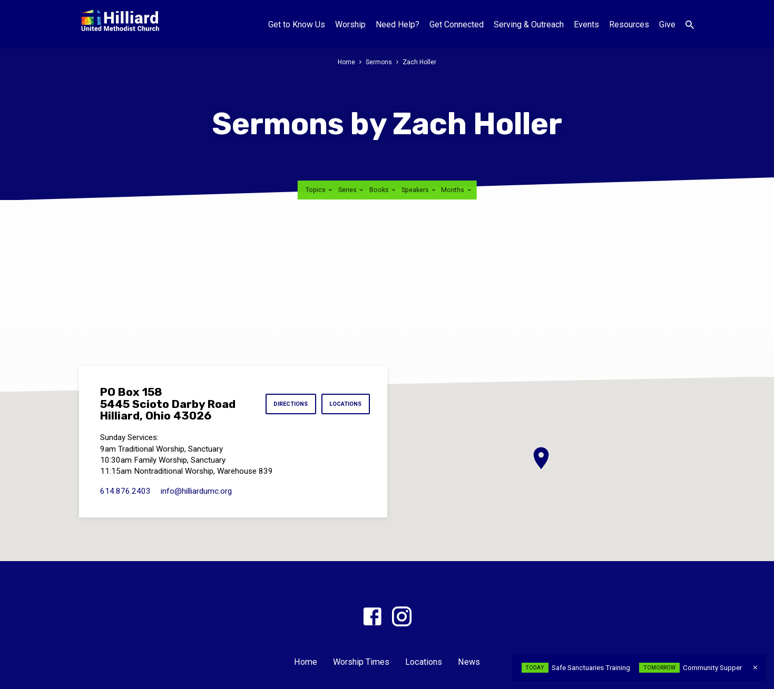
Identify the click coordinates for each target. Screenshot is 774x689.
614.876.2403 (125, 491)
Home (346, 62)
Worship (350, 24)
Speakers (419, 190)
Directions (286, 404)
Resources (629, 24)
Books (383, 190)
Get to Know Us (296, 24)
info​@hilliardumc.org (196, 491)
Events (586, 24)
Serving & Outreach (529, 24)
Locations (344, 404)
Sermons (379, 62)
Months (457, 190)
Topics (320, 190)
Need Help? (397, 24)
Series (351, 190)
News (469, 662)
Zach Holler (420, 62)
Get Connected (456, 24)
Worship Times (361, 662)
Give (667, 24)
